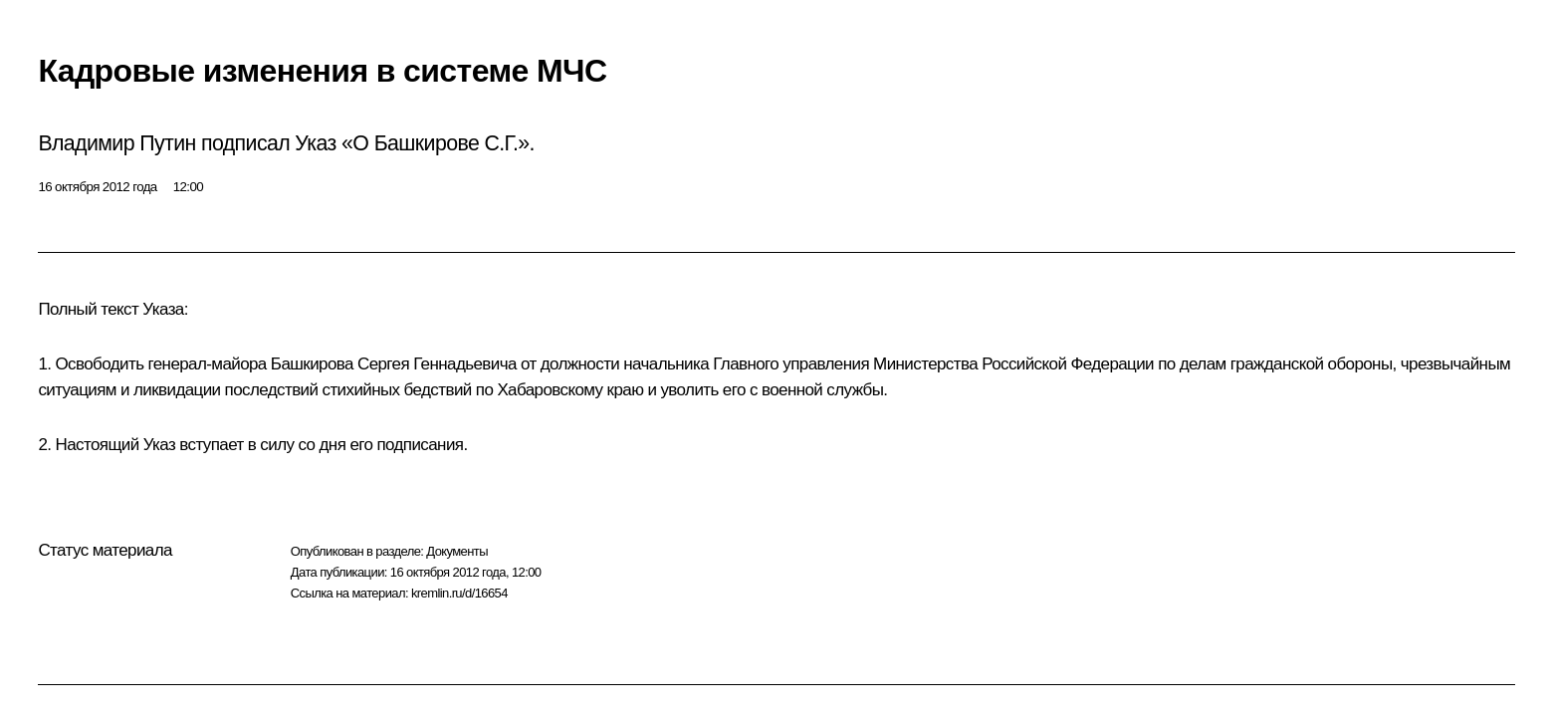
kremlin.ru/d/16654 (459, 593)
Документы (457, 551)
